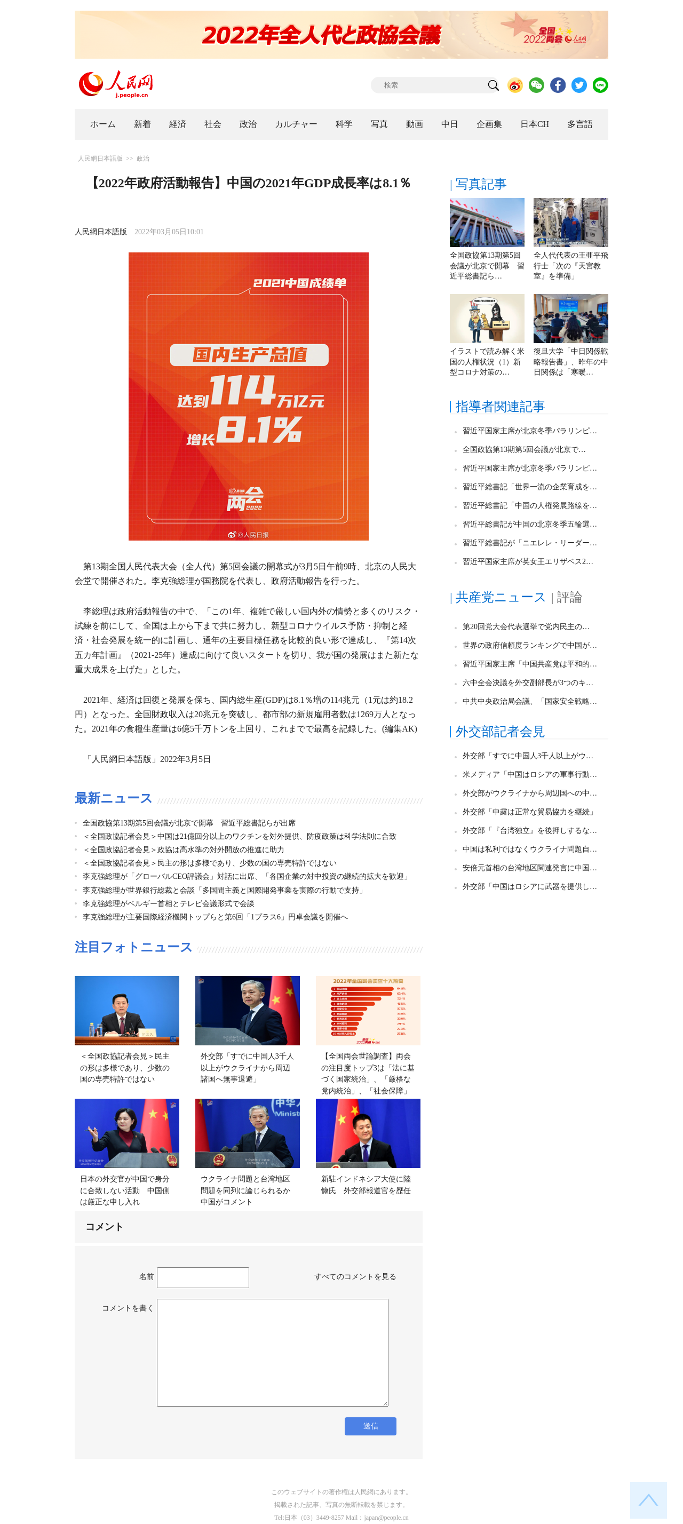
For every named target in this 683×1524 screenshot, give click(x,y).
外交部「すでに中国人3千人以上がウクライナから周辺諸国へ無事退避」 (247, 1067)
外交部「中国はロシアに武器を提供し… (530, 887)
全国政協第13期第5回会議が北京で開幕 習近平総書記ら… (487, 265)
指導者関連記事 (500, 407)
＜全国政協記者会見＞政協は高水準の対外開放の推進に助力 (183, 850)
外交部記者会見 (500, 732)
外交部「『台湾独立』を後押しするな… (530, 831)
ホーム (103, 124)
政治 (248, 124)
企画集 (489, 124)
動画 (414, 124)
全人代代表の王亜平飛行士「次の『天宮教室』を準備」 (571, 265)
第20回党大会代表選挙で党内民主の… (526, 627)
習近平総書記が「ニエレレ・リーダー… (530, 543)
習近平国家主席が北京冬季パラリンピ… (530, 431)
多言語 (580, 124)
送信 (370, 1426)
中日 (449, 124)
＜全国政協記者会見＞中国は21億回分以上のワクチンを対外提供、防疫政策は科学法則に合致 (239, 836)
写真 (379, 124)
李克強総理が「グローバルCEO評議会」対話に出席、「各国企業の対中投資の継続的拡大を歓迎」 (247, 876)
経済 (177, 124)
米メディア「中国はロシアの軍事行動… (530, 775)
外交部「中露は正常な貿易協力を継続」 (530, 812)
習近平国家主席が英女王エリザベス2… (528, 562)
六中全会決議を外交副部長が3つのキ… (528, 683)
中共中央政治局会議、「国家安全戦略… (530, 701)
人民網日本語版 (100, 158)
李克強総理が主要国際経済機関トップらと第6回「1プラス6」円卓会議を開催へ (215, 917)
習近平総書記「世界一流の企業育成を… (530, 487)
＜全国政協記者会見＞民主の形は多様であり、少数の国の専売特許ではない (210, 863)
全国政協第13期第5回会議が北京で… (524, 450)
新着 (142, 124)
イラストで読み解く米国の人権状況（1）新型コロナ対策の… (487, 361)
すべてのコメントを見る (355, 1277)
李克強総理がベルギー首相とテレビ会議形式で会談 (169, 904)
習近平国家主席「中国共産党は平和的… (530, 664)
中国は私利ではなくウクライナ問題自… (530, 849)
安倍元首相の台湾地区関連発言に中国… (530, 868)
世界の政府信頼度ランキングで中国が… (530, 645)
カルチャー (296, 124)
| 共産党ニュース (498, 597)
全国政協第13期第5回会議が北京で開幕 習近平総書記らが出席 (189, 823)
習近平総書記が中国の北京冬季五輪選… (530, 524)
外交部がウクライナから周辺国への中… (530, 793)
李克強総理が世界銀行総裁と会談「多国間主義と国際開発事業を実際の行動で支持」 (225, 890)
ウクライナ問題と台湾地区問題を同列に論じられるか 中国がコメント (249, 1190)
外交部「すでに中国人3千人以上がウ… (528, 756)
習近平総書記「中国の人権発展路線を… (530, 506)
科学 (344, 124)
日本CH (534, 124)
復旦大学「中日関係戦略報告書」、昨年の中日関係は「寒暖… (571, 361)
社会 (212, 124)
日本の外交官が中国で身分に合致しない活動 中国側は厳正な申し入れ (125, 1190)
